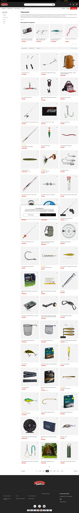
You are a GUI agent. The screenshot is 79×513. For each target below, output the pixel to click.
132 (40, 471)
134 (47, 471)
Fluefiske (10, 15)
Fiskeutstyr (4, 8)
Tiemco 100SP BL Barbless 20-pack (47, 412)
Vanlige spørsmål (31, 498)
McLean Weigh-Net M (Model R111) (28, 340)
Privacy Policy (43, 211)
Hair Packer (62, 291)
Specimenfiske (10, 17)
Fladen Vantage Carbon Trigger (27, 146)
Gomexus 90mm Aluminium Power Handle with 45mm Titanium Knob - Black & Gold (48, 316)
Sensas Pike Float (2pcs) (45, 145)
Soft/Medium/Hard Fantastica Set (66, 218)
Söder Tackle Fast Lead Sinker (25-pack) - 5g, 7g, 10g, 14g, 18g (27, 39)
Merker (68, 8)
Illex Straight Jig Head (64, 170)
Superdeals (73, 8)
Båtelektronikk (10, 8)
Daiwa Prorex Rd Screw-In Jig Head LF (48, 194)
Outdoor (23, 8)
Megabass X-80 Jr (63, 436)
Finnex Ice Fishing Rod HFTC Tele (28, 241)
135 (51, 471)
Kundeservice (58, 0)
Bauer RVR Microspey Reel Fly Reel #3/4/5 (29, 436)
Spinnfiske (10, 13)
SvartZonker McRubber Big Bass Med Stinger (68, 340)
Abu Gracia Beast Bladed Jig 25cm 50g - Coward (56, 39)
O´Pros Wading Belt (25, 387)
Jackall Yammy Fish (25, 170)
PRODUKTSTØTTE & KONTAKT (7, 499)
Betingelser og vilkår (7, 495)
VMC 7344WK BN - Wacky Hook (27, 266)
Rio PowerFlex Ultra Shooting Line (66, 412)
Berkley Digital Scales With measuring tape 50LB (49, 98)
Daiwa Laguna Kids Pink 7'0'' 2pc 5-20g (29, 194)
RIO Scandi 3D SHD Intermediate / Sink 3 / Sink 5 (48, 388)
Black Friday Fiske (63, 501)
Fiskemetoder (10, 12)
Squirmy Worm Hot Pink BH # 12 (71, 38)
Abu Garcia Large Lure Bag (65, 97)
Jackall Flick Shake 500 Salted (65, 145)
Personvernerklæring (32, 495)
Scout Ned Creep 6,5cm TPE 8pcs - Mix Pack (30, 315)
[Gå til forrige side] (23, 471)
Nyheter (63, 8)
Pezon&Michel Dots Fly (45, 171)
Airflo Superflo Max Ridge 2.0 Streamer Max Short (29, 292)
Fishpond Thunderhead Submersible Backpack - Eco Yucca (47, 242)
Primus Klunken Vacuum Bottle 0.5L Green (68, 461)
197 (62, 471)
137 (58, 471)
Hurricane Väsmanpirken (64, 363)
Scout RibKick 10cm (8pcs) (65, 388)
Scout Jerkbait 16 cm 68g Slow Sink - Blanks (68, 266)
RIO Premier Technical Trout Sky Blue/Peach (49, 363)
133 (43, 471)
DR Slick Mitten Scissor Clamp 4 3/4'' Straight (30, 461)
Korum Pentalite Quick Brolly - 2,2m (47, 461)
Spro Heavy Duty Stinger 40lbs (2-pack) (48, 72)
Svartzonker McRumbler (26, 413)
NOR (4, 0)
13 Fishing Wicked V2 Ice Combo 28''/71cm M (30, 122)
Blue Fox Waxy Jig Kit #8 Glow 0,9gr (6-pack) (68, 194)
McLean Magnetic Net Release (65, 315)
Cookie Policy (51, 211)
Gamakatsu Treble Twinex (65, 122)
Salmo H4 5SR (24, 363)
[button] (70, 1)
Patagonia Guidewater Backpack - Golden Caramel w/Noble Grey (68, 73)
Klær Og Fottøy (17, 8)
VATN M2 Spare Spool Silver (65, 241)
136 (54, 471)
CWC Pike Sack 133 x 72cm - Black (47, 122)
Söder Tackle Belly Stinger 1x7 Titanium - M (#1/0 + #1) (41, 39)
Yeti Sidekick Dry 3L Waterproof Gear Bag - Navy (49, 437)
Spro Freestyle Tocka (25, 72)
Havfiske (10, 21)
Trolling (10, 19)
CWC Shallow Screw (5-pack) (46, 267)
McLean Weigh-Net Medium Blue (47, 340)
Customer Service (46, 493)
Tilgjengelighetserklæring (20, 498)
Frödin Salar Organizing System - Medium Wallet (48, 292)
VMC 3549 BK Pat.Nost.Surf (27, 97)
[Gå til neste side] (76, 471)
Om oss (17, 495)
